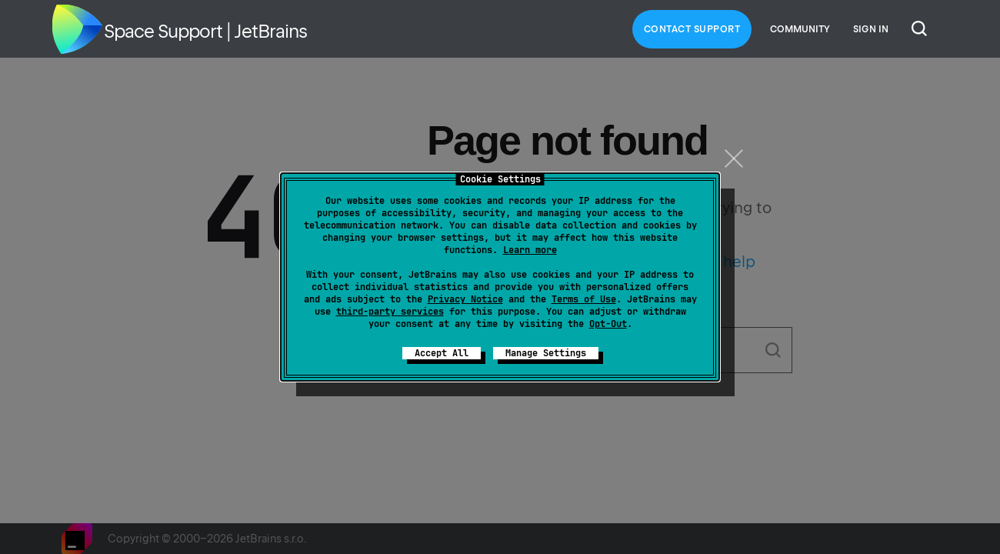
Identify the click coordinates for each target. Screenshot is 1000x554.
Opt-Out (608, 324)
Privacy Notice (465, 299)
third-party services (390, 311)
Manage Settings (545, 353)
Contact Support (692, 29)
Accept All (441, 353)
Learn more (530, 250)
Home (77, 29)
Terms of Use (584, 299)
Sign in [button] (870, 29)
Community (800, 29)
